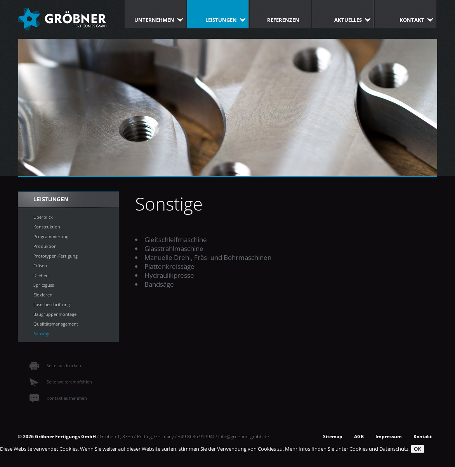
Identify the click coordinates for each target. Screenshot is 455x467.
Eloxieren (42, 295)
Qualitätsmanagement (55, 324)
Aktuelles (348, 19)
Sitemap (332, 436)
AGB (359, 436)
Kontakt (411, 19)
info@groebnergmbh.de (243, 436)
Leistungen (221, 19)
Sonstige (41, 333)
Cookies (358, 448)
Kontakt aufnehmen (58, 398)
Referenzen (283, 19)
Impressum (388, 436)
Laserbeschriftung (51, 304)
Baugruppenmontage (54, 314)
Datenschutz (393, 448)
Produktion (45, 246)
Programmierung (50, 236)
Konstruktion (46, 227)
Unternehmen (154, 19)
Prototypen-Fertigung (55, 256)
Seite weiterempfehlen (61, 382)
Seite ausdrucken (55, 365)
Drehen (41, 275)
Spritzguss (43, 285)
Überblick (43, 217)
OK (417, 449)
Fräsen (40, 265)
